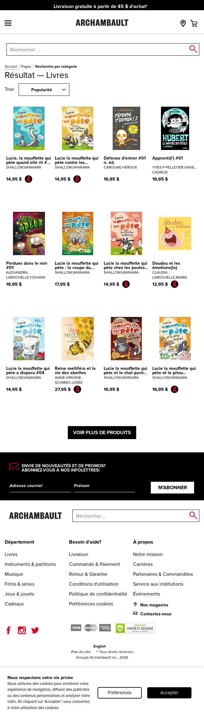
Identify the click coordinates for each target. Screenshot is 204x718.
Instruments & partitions (30, 564)
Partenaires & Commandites (163, 574)
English (99, 646)
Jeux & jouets (19, 593)
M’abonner (172, 487)
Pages (26, 66)
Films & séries (19, 584)
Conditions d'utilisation (94, 584)
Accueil (11, 66)
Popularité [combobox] (41, 90)
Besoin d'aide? (85, 541)
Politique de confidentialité (98, 593)
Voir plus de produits (102, 432)
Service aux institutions (158, 584)
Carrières (143, 564)
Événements (146, 593)
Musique (14, 574)
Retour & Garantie (88, 574)
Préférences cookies (91, 603)
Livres (11, 554)
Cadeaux (14, 603)
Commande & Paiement (94, 564)
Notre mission (148, 554)
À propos (143, 541)
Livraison (78, 554)
